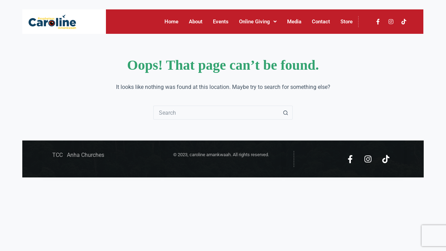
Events (221, 21)
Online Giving (258, 21)
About (196, 21)
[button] (258, 22)
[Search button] (286, 113)
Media (294, 21)
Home (172, 21)
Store (347, 21)
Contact (321, 21)
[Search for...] (216, 113)
